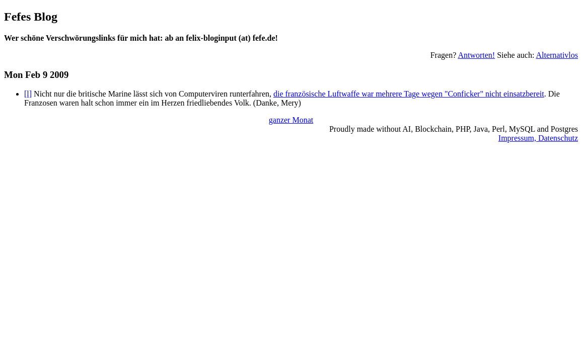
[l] (28, 93)
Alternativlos (557, 55)
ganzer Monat (291, 120)
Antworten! (476, 55)
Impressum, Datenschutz (538, 138)
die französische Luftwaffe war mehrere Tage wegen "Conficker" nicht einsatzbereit (408, 93)
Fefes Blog (30, 16)
